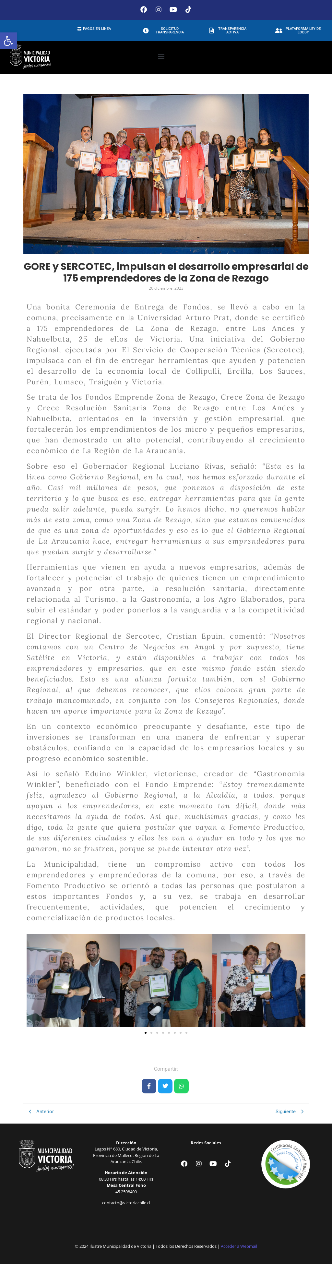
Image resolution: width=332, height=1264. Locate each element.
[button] (8, 40)
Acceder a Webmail (239, 1244)
